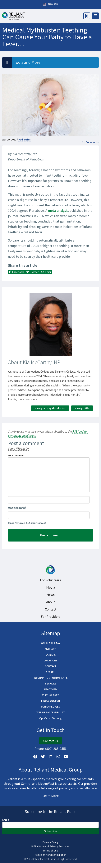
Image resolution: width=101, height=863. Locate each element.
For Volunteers (50, 580)
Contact (50, 609)
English (50, 4)
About (50, 602)
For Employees (50, 706)
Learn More (50, 795)
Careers (50, 654)
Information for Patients (51, 677)
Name (17, 507)
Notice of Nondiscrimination (50, 854)
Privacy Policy (50, 842)
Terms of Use (50, 850)
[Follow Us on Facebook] (35, 757)
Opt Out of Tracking (50, 718)
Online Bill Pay (50, 643)
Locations (50, 660)
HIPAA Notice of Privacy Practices (50, 846)
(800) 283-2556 (56, 748)
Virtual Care (50, 695)
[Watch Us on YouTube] (66, 757)
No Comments (90, 142)
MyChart (50, 649)
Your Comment (16, 455)
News (51, 594)
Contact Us (50, 741)
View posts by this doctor (50, 408)
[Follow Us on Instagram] (58, 757)
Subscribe (50, 831)
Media (50, 587)
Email (27, 523)
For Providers (50, 616)
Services (50, 683)
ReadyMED (50, 689)
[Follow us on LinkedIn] (50, 757)
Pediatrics (24, 139)
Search (50, 672)
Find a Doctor (50, 701)
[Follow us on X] (43, 757)
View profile (82, 408)
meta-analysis (58, 210)
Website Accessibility (50, 712)
